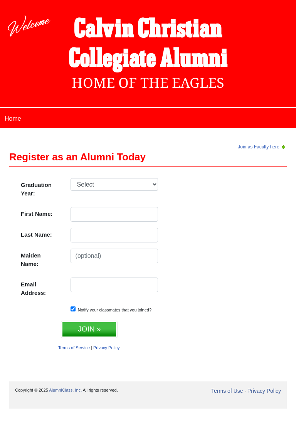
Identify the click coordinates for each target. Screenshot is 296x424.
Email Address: (33, 288)
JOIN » (89, 329)
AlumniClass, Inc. (65, 390)
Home (13, 118)
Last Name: (36, 234)
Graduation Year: (36, 189)
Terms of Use (227, 391)
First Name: (37, 213)
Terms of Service (74, 347)
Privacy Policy (106, 347)
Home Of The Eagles (148, 83)
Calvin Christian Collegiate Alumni (148, 44)
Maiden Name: (31, 260)
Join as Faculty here (262, 147)
